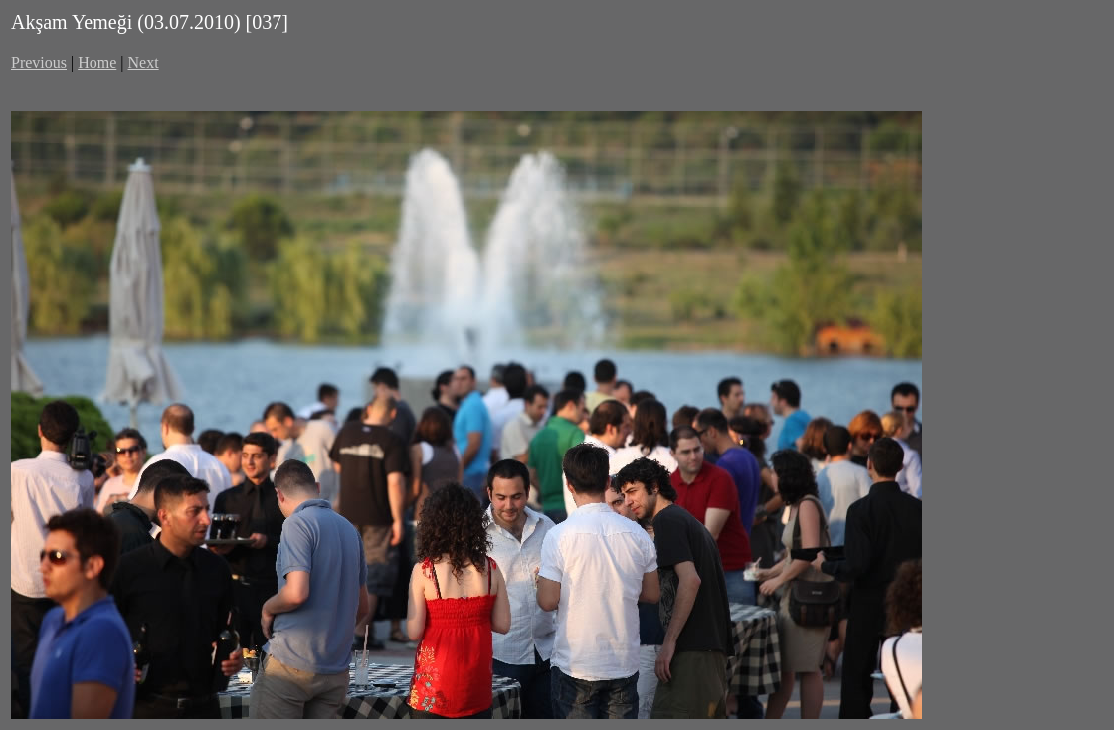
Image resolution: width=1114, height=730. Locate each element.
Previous (39, 62)
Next (143, 62)
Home (97, 62)
